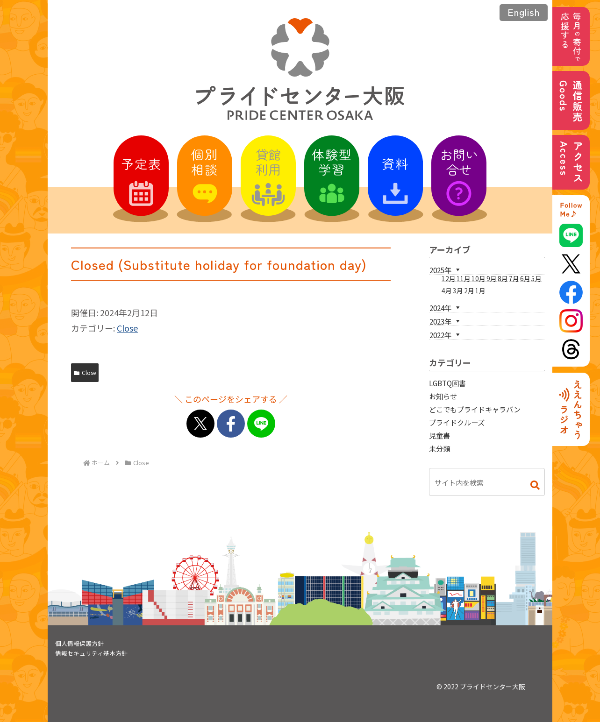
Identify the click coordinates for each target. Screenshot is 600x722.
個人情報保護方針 (79, 643)
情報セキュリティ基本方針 (91, 653)
